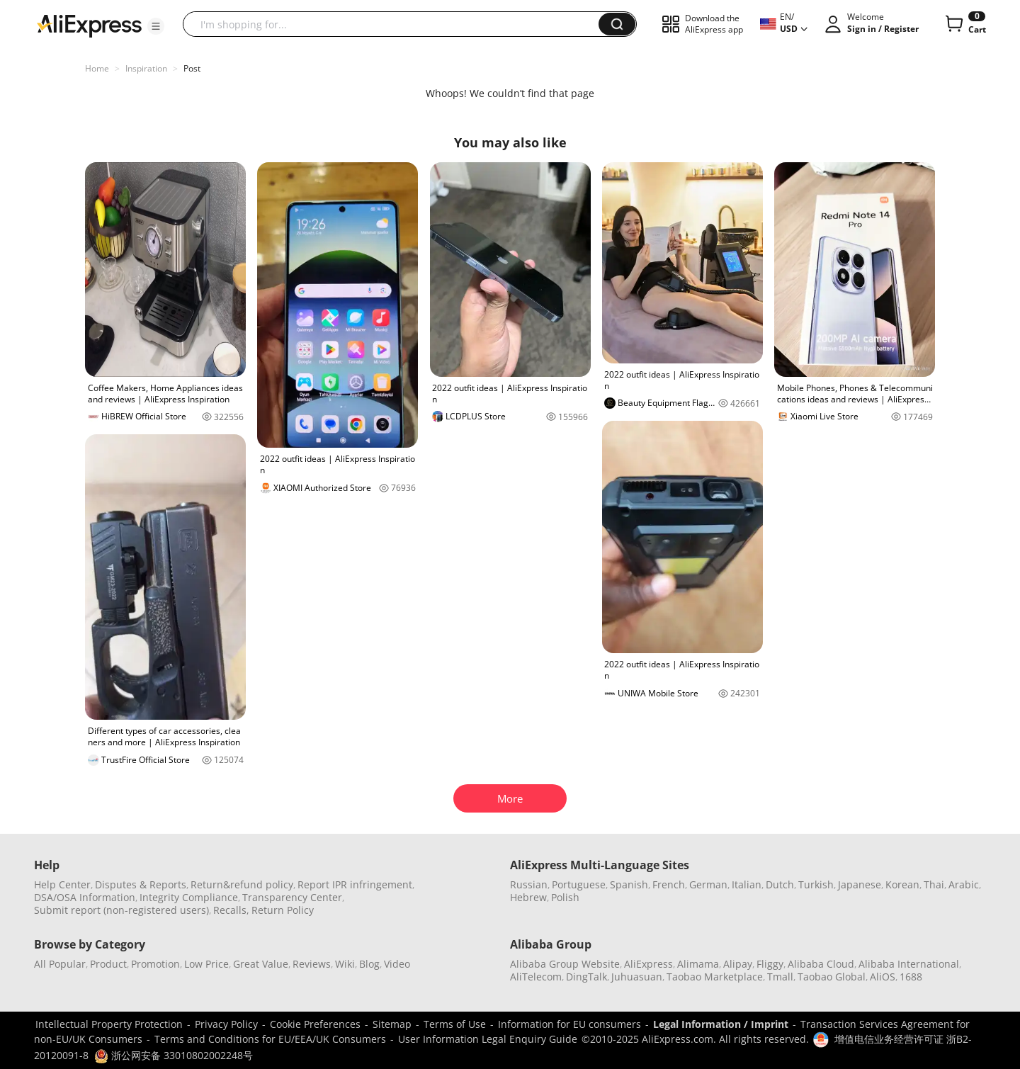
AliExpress (648, 964)
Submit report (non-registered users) (121, 910)
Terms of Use (455, 1024)
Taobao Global (832, 976)
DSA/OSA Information (84, 897)
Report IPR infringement (355, 884)
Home (97, 68)
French (668, 884)
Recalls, (231, 910)
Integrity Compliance (189, 897)
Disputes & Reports (140, 884)
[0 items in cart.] (964, 24)
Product (108, 964)
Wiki (345, 964)
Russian (529, 884)
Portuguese (579, 884)
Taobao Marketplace (715, 976)
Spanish (629, 884)
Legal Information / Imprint (720, 1024)
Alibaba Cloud (821, 964)
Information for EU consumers (569, 1024)
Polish (565, 897)
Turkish (816, 884)
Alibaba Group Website (565, 964)
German (708, 884)
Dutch (780, 884)
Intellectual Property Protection (109, 1024)
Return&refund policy (242, 884)
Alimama (698, 964)
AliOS (882, 976)
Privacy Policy (226, 1024)
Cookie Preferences (315, 1024)
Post (191, 68)
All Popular (60, 964)
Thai (934, 884)
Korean (902, 884)
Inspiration (146, 68)
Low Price (206, 964)
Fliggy (769, 964)
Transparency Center (292, 897)
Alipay (737, 964)
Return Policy (282, 910)
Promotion (155, 964)
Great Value (260, 964)
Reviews (312, 964)
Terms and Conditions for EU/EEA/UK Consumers (270, 1039)
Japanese (859, 884)
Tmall (780, 976)
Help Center (62, 884)
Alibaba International (908, 964)
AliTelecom (536, 976)
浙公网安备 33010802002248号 (173, 1055)
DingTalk (586, 976)
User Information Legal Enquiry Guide (487, 1039)
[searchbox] (396, 24)
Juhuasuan (636, 976)
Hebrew (528, 897)
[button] (155, 26)
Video (397, 964)
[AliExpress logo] (89, 25)
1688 (911, 976)
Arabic (963, 884)
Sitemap (392, 1024)
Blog (369, 964)
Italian (746, 884)
